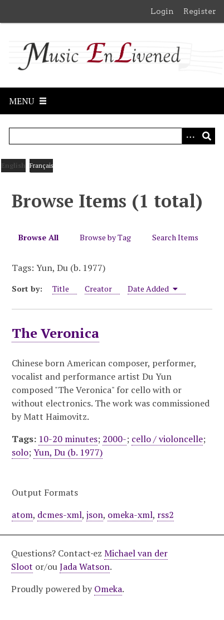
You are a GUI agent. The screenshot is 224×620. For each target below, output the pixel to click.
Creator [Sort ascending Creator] (98, 288)
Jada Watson (85, 566)
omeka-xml (130, 514)
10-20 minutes (68, 439)
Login (162, 11)
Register (199, 11)
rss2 (165, 514)
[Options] (190, 136)
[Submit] (206, 136)
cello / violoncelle (167, 439)
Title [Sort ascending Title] (60, 288)
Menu (21, 101)
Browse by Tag (105, 237)
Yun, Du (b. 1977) (68, 452)
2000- (114, 439)
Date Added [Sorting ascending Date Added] (153, 288)
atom (22, 514)
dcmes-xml (59, 514)
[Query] (112, 136)
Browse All (38, 237)
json (94, 514)
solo (20, 452)
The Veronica (55, 333)
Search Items (175, 237)
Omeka (108, 589)
